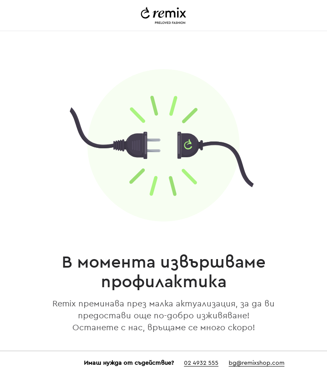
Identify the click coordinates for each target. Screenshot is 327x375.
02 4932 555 (201, 363)
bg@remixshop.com (256, 363)
